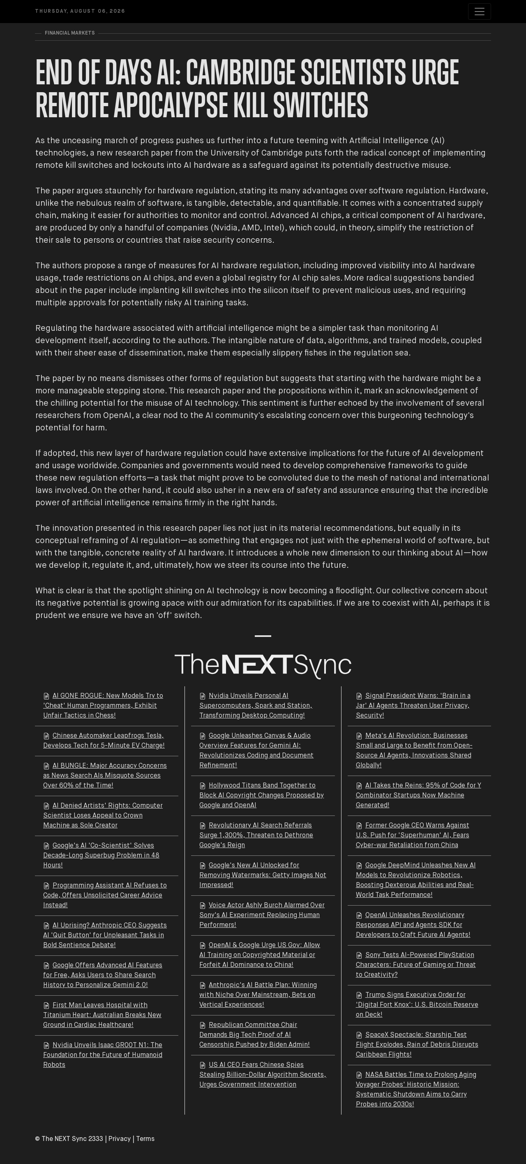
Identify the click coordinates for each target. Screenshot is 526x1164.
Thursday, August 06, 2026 (80, 11)
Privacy (119, 1139)
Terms (145, 1139)
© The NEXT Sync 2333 (69, 1139)
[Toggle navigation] (479, 11)
